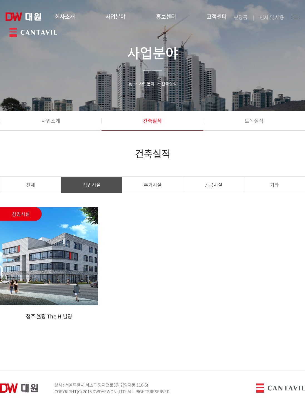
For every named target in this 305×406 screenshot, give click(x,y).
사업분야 (115, 17)
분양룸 (240, 17)
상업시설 (92, 184)
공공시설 (213, 184)
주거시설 (153, 184)
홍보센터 (166, 17)
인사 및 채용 (272, 17)
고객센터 (217, 17)
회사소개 (65, 17)
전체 (30, 184)
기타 (274, 184)
